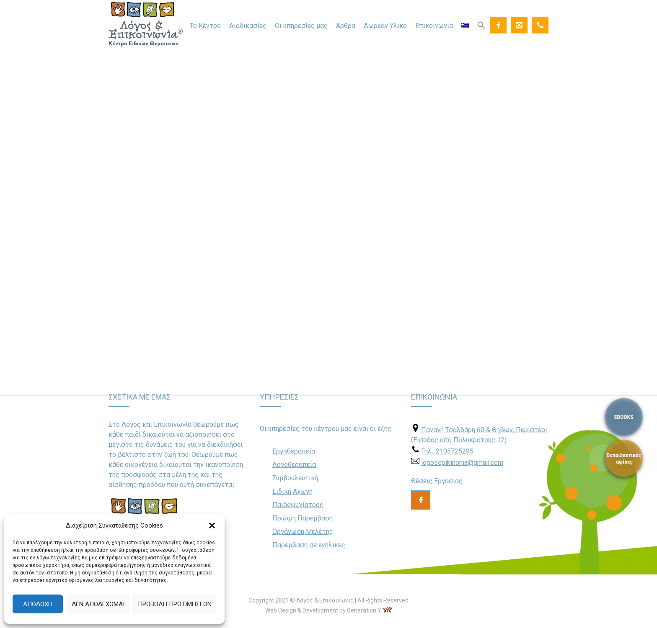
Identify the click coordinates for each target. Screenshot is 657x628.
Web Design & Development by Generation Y (323, 610)
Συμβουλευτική (295, 478)
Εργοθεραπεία (293, 451)
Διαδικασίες (247, 26)
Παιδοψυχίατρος (297, 505)
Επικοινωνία (434, 26)
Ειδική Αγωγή (292, 491)
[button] (212, 525)
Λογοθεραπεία (294, 465)
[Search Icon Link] (481, 24)
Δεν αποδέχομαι (98, 604)
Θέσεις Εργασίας (437, 481)
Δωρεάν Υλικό (385, 26)
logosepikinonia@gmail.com (462, 463)
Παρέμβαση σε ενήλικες (308, 545)
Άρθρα (345, 26)
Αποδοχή (37, 604)
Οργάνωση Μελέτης (302, 532)
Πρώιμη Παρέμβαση (302, 518)
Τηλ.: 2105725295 (447, 451)
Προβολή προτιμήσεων (175, 604)
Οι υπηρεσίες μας (301, 26)
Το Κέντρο (205, 26)
